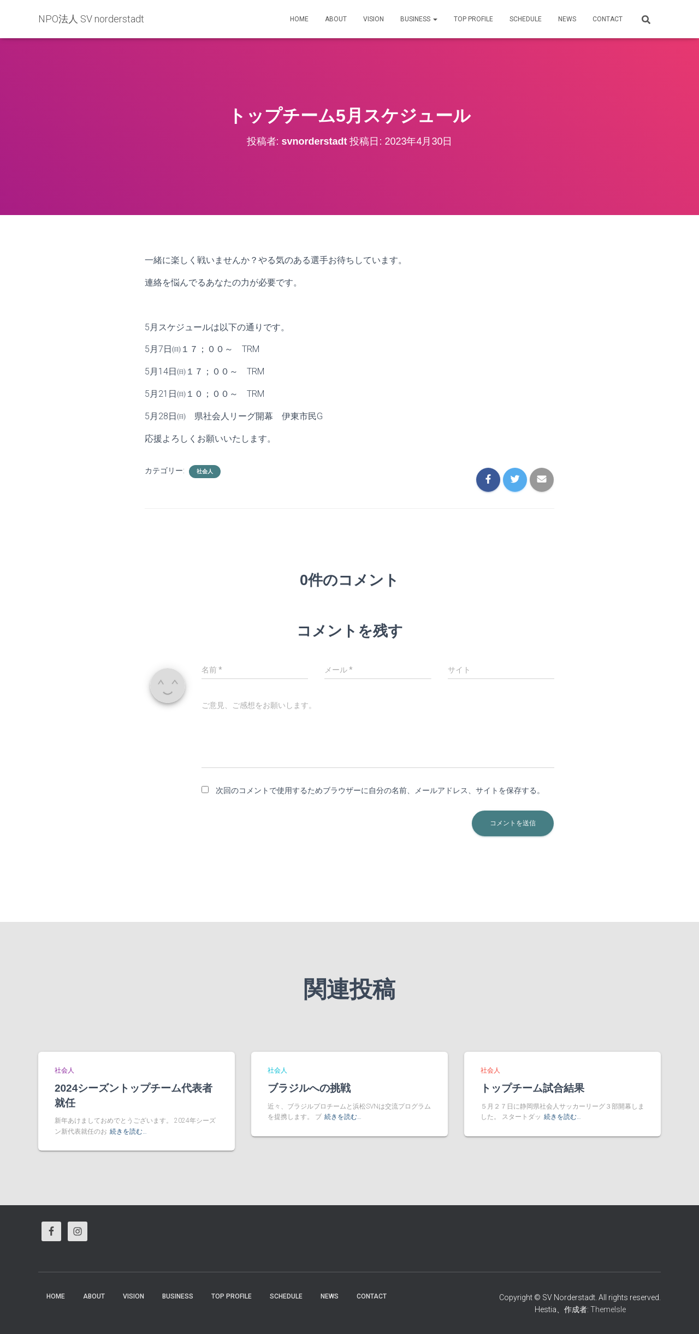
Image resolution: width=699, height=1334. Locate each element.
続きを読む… (128, 1131)
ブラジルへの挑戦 (309, 1088)
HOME (299, 19)
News (567, 19)
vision (373, 19)
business (418, 19)
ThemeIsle (608, 1309)
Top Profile (473, 19)
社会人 (205, 471)
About (336, 19)
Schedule (526, 19)
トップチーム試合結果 (532, 1088)
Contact (608, 19)
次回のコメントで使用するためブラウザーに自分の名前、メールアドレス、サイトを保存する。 (380, 790)
